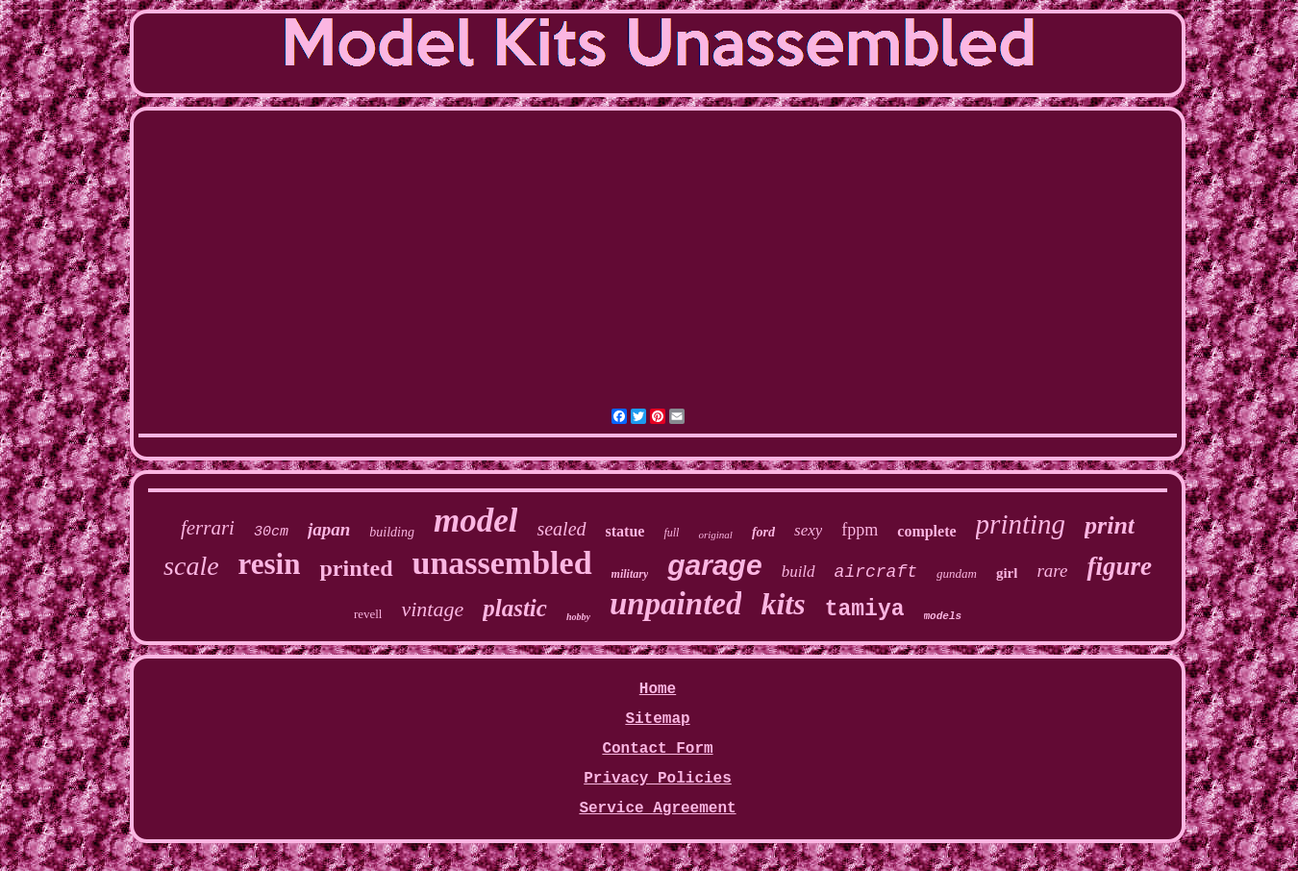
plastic (515, 608)
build (798, 571)
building (391, 532)
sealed (561, 528)
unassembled (502, 563)
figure (1119, 566)
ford (763, 532)
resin (269, 564)
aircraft (876, 572)
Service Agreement (657, 808)
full (671, 532)
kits (783, 603)
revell (368, 614)
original (715, 534)
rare (1051, 570)
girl (1007, 573)
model (475, 520)
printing (1020, 524)
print (1110, 525)
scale (191, 566)
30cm (271, 532)
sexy (808, 530)
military (630, 574)
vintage (432, 609)
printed (355, 568)
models (943, 616)
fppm (859, 529)
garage (714, 565)
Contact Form (657, 749)
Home (657, 689)
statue (625, 531)
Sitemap (657, 719)
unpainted (676, 603)
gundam (956, 573)
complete (926, 531)
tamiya (865, 609)
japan (329, 529)
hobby (578, 616)
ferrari (208, 527)
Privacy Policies (658, 778)
